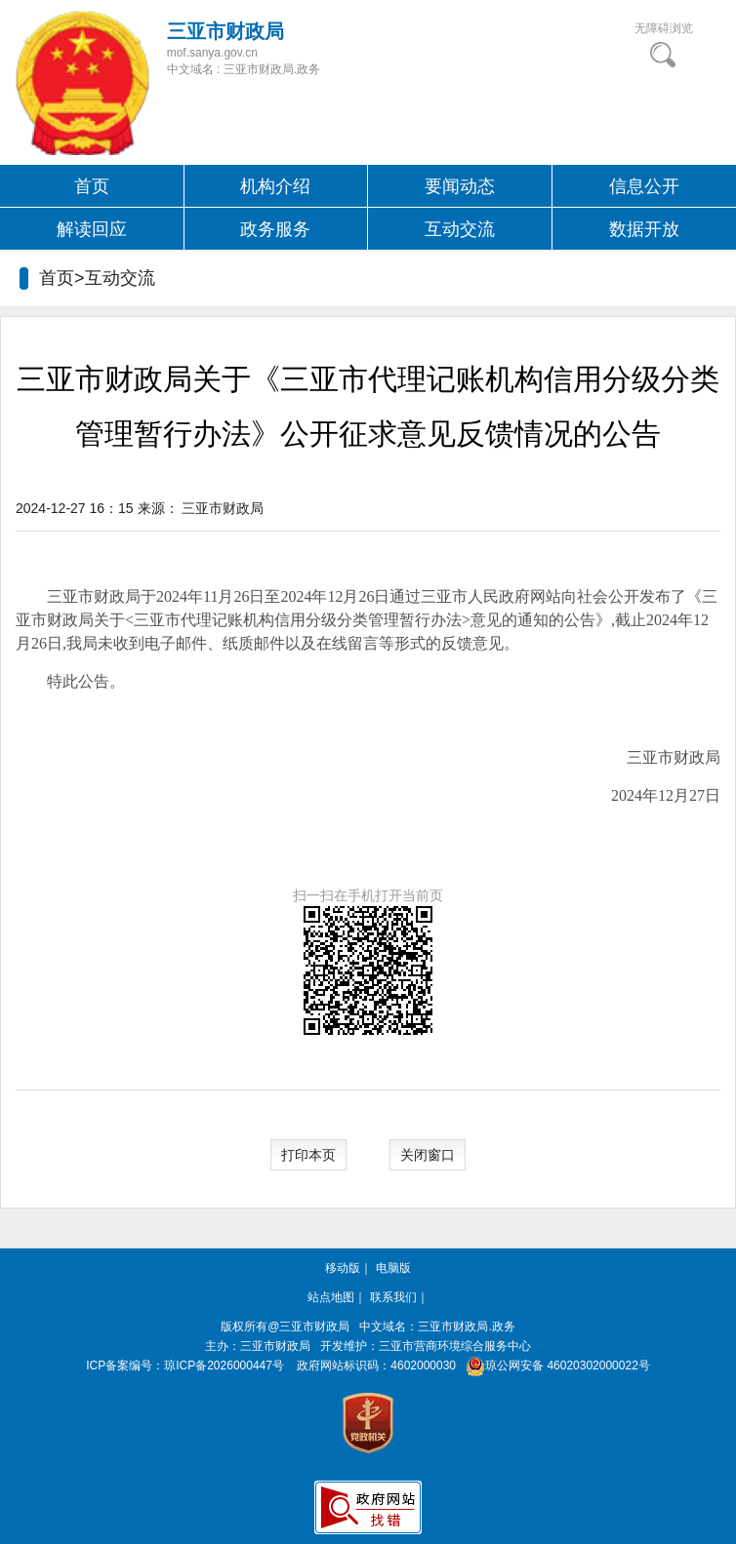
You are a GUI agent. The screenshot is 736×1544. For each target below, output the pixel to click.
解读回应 (92, 229)
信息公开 (644, 186)
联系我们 (393, 1297)
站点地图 (330, 1297)
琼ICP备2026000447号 (224, 1365)
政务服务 (275, 229)
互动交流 (460, 229)
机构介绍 (275, 186)
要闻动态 (460, 186)
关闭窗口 (427, 1155)
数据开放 (644, 229)
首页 (91, 186)
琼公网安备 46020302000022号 (554, 1365)
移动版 (342, 1268)
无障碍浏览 (663, 28)
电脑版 (393, 1268)
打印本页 (308, 1155)
